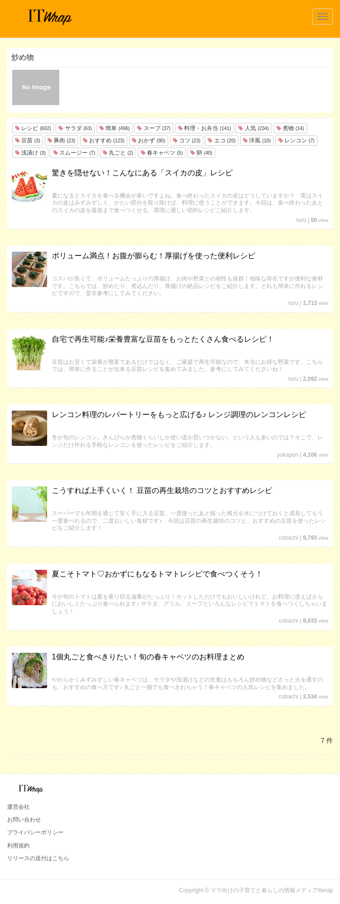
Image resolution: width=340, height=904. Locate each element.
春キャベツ (162, 152)
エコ (221, 140)
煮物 (290, 128)
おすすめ (103, 140)
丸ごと (118, 152)
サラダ (75, 128)
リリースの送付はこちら (38, 858)
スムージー (74, 152)
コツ (187, 140)
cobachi (288, 537)
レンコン (296, 140)
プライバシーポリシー (35, 832)
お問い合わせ (24, 819)
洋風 (257, 140)
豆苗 (27, 140)
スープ (153, 128)
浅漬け (30, 152)
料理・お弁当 (204, 128)
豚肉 (61, 140)
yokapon (287, 455)
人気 (253, 128)
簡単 (114, 128)
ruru (301, 220)
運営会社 (18, 807)
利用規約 (18, 845)
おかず (148, 140)
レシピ (33, 128)
